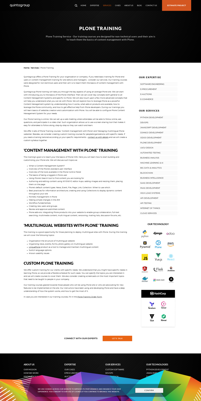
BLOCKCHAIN (146, 173)
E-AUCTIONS (146, 94)
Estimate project (176, 5)
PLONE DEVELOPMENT (151, 143)
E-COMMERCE (146, 99)
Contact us (151, 5)
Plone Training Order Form (89, 297)
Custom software (114, 369)
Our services (112, 364)
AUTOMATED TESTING (150, 153)
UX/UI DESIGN (146, 148)
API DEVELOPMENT (149, 198)
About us (128, 5)
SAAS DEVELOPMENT (150, 183)
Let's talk (117, 338)
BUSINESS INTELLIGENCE (151, 178)
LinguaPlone (34, 247)
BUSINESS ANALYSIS (149, 158)
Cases (117, 5)
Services (107, 5)
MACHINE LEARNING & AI (151, 163)
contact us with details (98, 137)
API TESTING (146, 203)
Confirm (149, 390)
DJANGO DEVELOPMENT (151, 133)
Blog (139, 5)
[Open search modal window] (76, 5)
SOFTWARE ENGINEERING (152, 84)
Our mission (30, 369)
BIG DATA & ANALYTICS (151, 168)
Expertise (94, 5)
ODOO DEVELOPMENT (150, 138)
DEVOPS (144, 123)
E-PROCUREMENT (148, 89)
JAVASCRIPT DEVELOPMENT (153, 128)
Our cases (69, 369)
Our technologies (157, 364)
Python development (157, 369)
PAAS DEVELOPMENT (150, 188)
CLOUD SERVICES (148, 213)
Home (83, 5)
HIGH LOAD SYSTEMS (150, 193)
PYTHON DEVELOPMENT (151, 118)
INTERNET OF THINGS (150, 208)
